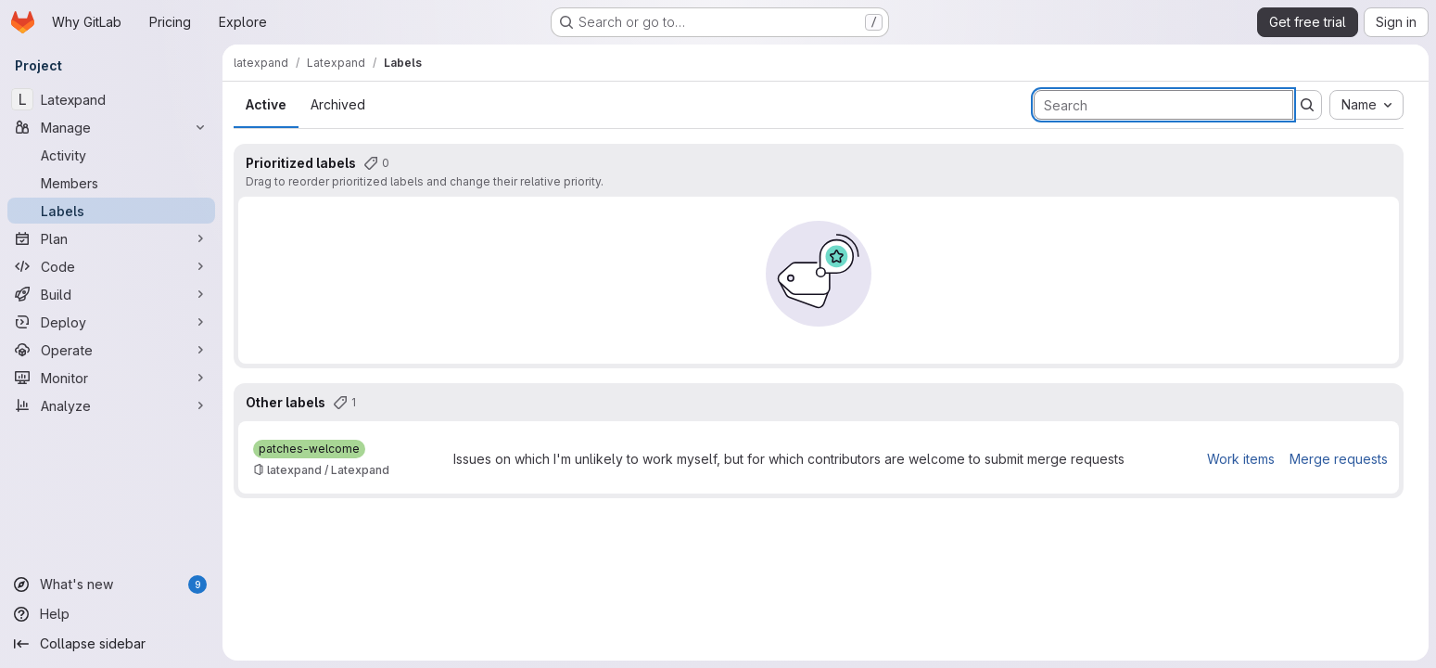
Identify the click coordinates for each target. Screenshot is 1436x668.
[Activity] (111, 155)
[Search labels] (1163, 105)
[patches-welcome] (309, 449)
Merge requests (1339, 459)
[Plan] (111, 238)
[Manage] (111, 127)
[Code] (111, 266)
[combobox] (1366, 105)
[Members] (111, 183)
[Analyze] (111, 405)
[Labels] (111, 211)
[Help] (111, 614)
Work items (1241, 459)
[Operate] (111, 350)
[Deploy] (111, 322)
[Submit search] (1307, 105)
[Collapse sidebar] (111, 644)
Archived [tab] (338, 104)
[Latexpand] (111, 99)
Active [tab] (266, 104)
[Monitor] (111, 378)
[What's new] (111, 584)
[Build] (111, 294)
